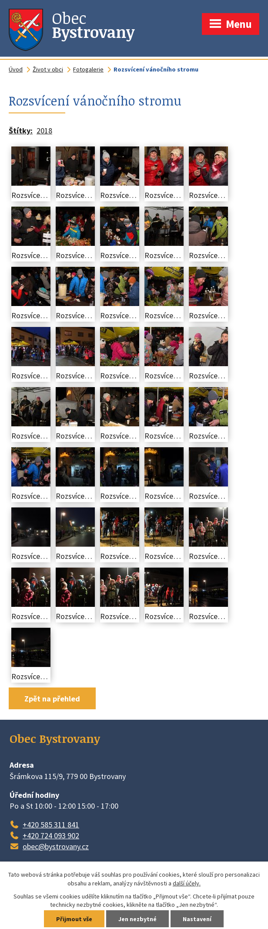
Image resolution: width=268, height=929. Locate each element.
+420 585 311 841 (51, 825)
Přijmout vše (74, 919)
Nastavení (197, 919)
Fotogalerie (88, 69)
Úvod (16, 69)
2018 (44, 131)
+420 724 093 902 (51, 835)
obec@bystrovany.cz (56, 846)
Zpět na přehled (52, 699)
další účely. (187, 883)
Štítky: (21, 131)
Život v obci (48, 69)
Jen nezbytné (137, 919)
